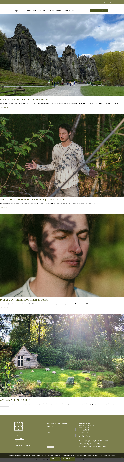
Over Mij (18, 442)
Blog (94, 2)
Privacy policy (68, 459)
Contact (100, 2)
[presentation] (60, 441)
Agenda (89, 2)
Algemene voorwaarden (24, 445)
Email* (48, 432)
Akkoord (54, 459)
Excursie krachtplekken (47, 10)
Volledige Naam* (51, 426)
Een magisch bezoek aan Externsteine (24, 99)
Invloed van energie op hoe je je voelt (24, 300)
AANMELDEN (50, 446)
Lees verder (5, 107)
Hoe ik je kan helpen (32, 10)
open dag (102, 446)
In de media (66, 10)
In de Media (19, 439)
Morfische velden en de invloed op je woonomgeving (33, 199)
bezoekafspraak (83, 444)
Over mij (74, 10)
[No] (122, 457)
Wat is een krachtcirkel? (16, 400)
